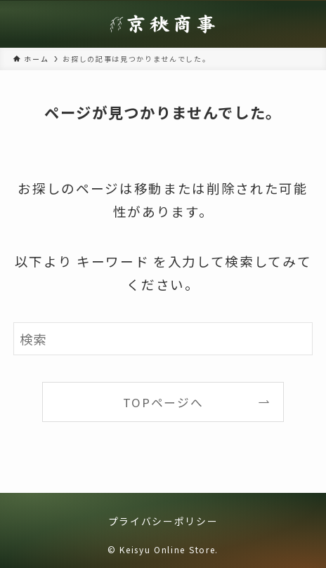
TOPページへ (163, 402)
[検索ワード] (163, 338)
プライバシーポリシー (163, 521)
